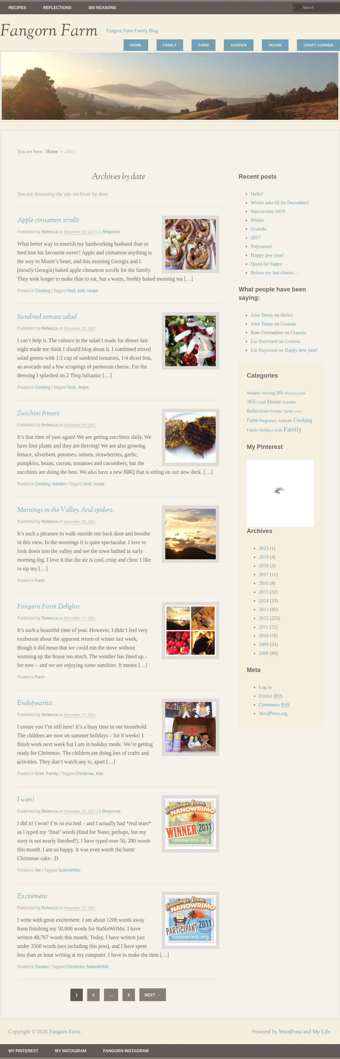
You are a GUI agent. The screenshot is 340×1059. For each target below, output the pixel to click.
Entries (270, 696)
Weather (254, 393)
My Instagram (70, 1051)
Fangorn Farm (49, 31)
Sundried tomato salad (47, 316)
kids (81, 290)
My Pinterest (23, 1051)
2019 (264, 557)
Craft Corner (318, 45)
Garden (239, 45)
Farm (203, 45)
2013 (264, 609)
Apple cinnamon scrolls (48, 220)
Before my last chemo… (274, 272)
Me (38, 870)
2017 (256, 237)
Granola (258, 229)
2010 (264, 635)
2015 (264, 592)
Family (169, 45)
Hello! (257, 194)
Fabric (252, 429)
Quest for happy (267, 264)
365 (251, 401)
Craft (39, 773)
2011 (263, 627)
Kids (278, 430)
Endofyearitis (35, 703)
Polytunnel (261, 246)
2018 (264, 565)
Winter (257, 220)
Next (152, 994)
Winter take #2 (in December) (280, 202)
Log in (265, 687)
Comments (274, 705)
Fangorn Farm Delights (48, 606)
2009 (264, 644)
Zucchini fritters (38, 413)
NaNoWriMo (69, 870)
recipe (92, 290)
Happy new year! (267, 255)
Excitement (32, 896)
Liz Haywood (264, 341)
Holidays (266, 430)
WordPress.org (273, 713)
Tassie (288, 411)
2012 (264, 618)
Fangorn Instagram (125, 1051)
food (71, 290)
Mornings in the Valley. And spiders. (65, 509)
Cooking (42, 290)
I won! (25, 799)
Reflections (57, 7)
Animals (285, 420)
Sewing (268, 392)
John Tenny (262, 315)
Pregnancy (267, 420)
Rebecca (49, 232)
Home (135, 45)
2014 (264, 600)
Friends (276, 411)
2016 (264, 583)
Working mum (295, 393)
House (275, 45)
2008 (264, 653)
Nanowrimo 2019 (268, 211)
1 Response (110, 232)
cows (298, 411)
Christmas (85, 773)
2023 (264, 548)
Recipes (17, 7)
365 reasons (102, 7)
